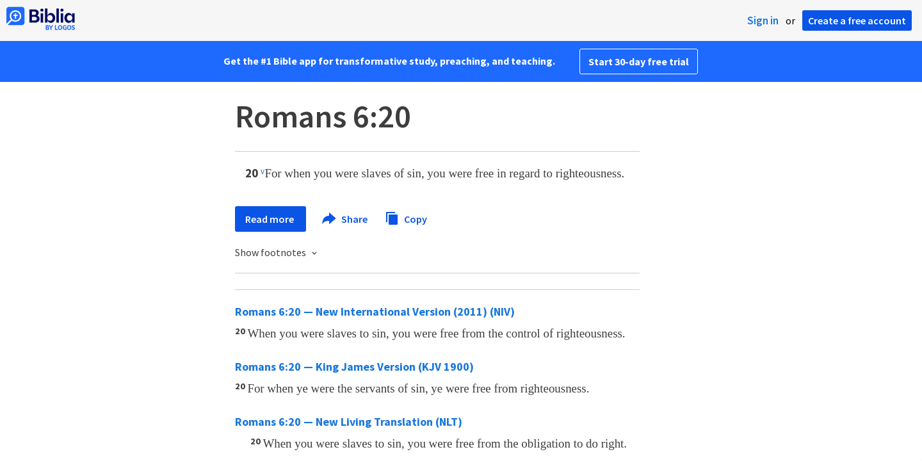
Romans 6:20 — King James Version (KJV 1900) (354, 366)
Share (345, 219)
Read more (270, 219)
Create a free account (857, 20)
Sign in (763, 20)
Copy (406, 217)
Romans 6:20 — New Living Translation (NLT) (348, 421)
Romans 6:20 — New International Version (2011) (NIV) (375, 311)
